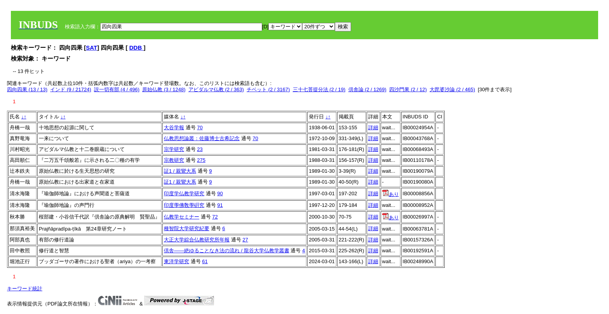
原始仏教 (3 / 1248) (163, 89)
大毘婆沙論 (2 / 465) (452, 89)
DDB (136, 47)
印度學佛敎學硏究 (184, 205)
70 (199, 127)
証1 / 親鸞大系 (180, 171)
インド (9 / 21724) (70, 89)
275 (201, 160)
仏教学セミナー (181, 217)
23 (199, 149)
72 (215, 217)
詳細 (373, 127)
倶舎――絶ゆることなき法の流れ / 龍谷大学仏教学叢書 (226, 250)
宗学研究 (174, 149)
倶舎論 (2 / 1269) (367, 89)
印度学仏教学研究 (184, 193)
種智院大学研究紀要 (186, 228)
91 (220, 205)
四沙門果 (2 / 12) (408, 89)
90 (220, 193)
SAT (91, 47)
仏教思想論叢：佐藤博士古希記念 (202, 138)
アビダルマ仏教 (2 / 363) (216, 89)
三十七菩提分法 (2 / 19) (319, 89)
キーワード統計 (24, 288)
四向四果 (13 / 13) (27, 89)
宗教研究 (174, 160)
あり (390, 194)
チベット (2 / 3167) (268, 89)
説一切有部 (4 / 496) (116, 89)
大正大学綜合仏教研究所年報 (197, 240)
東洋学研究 (176, 261)
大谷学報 (174, 127)
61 (204, 261)
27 (245, 240)
